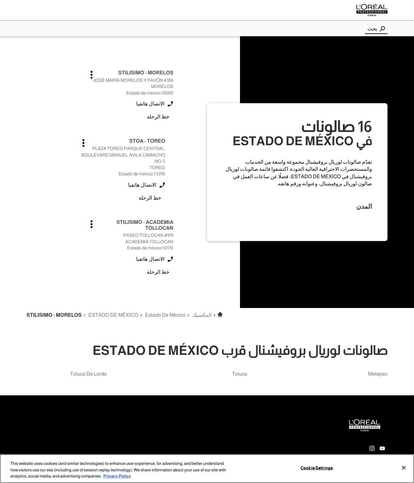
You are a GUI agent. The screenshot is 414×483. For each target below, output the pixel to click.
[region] (207, 468)
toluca (239, 374)
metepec (377, 374)
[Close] (404, 467)
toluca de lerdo (88, 374)
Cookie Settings (316, 468)
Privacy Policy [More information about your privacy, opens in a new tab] (117, 476)
